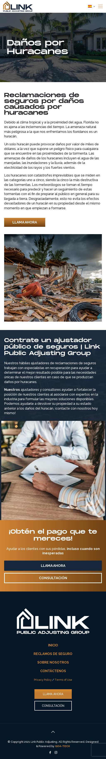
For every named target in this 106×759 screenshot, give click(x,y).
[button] (24, 222)
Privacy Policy (43, 679)
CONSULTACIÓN (53, 705)
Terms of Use (63, 679)
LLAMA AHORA (53, 694)
